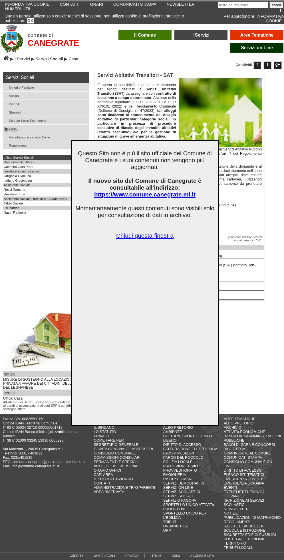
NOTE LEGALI (104, 555)
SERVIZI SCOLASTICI (181, 492)
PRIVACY (102, 436)
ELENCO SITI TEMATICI (244, 474)
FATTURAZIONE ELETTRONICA (190, 449)
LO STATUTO (105, 432)
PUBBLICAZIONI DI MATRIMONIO (252, 517)
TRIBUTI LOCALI (238, 547)
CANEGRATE (53, 42)
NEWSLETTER (236, 509)
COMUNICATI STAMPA (243, 457)
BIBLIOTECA (234, 449)
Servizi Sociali (49, 59)
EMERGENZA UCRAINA (244, 483)
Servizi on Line (257, 47)
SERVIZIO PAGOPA (179, 500)
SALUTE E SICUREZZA (243, 526)
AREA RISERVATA (109, 492)
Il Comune (145, 35)
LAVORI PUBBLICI (178, 453)
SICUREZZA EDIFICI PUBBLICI (250, 535)
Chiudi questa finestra (145, 235)
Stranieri (13, 112)
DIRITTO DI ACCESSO (182, 444)
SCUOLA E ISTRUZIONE (244, 530)
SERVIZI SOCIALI (178, 496)
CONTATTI (103, 483)
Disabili (12, 103)
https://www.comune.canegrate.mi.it (145, 194)
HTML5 (156, 555)
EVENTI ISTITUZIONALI (244, 492)
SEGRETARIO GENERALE (116, 444)
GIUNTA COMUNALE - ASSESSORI (123, 449)
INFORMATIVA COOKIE (270, 18)
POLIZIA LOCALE (177, 462)
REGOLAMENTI (237, 522)
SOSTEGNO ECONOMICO (246, 539)
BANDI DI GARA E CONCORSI (249, 444)
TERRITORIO (235, 543)
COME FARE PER (109, 440)
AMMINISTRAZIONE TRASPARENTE (125, 487)
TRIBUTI (170, 522)
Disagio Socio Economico (25, 120)
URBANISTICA (175, 526)
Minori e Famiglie (19, 87)
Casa (11, 128)
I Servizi (201, 35)
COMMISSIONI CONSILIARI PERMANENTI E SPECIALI (117, 459)
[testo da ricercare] (243, 5)
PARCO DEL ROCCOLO (183, 457)
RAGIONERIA (174, 474)
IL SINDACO (104, 427)
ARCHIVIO (232, 427)
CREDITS (77, 555)
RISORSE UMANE (178, 479)
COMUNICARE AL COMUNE (247, 453)
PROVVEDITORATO (180, 470)
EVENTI (230, 487)
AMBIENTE (172, 432)
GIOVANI (231, 496)
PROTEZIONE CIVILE (181, 466)
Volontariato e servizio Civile (27, 136)
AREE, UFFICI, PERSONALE (118, 466)
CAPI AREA (103, 474)
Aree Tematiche (257, 35)
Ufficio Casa (13, 398)
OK (30, 20)
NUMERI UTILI (19, 9)
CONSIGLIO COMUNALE (115, 453)
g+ (277, 64)
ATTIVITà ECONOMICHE (244, 432)
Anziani (12, 95)
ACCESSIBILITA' (202, 555)
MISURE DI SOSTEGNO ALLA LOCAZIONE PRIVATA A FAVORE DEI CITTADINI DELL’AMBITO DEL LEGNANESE (44, 384)
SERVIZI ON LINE (178, 487)
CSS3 (176, 555)
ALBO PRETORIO (178, 427)
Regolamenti (16, 145)
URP (167, 530)
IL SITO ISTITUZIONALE (114, 479)
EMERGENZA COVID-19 (244, 479)
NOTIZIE (231, 513)
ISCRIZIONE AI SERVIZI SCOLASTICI (244, 502)
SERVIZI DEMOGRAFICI (183, 483)
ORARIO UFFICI (107, 470)
